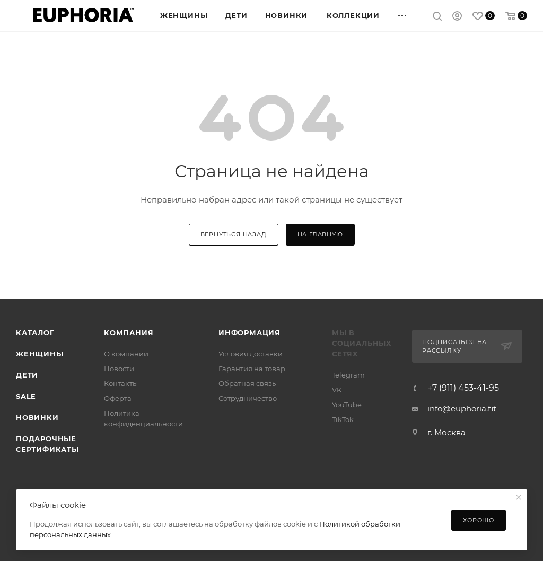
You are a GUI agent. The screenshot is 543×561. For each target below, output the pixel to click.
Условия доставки (250, 353)
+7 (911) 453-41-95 (463, 388)
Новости (119, 368)
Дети (27, 375)
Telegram (348, 375)
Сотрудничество (247, 398)
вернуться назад (233, 234)
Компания (128, 332)
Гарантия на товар (251, 368)
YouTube (347, 404)
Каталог (35, 332)
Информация (249, 332)
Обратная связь (247, 383)
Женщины (40, 353)
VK (336, 389)
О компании (126, 353)
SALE (26, 396)
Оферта (118, 398)
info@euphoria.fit (461, 409)
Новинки (37, 417)
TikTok (343, 419)
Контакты (121, 383)
